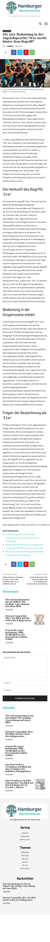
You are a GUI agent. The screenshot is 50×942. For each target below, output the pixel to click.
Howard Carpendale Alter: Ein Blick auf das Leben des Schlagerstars (18, 618)
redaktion (10, 46)
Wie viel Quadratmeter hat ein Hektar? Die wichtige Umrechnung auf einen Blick (17, 603)
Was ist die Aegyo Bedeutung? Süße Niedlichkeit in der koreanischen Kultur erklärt (16, 635)
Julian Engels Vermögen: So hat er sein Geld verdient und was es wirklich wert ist (13, 580)
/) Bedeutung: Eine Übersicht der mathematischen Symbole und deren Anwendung (22, 537)
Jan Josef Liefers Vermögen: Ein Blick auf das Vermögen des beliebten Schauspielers (18, 768)
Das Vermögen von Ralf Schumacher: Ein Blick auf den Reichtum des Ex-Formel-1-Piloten (19, 784)
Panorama (7, 31)
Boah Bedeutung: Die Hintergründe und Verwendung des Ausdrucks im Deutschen (37, 580)
